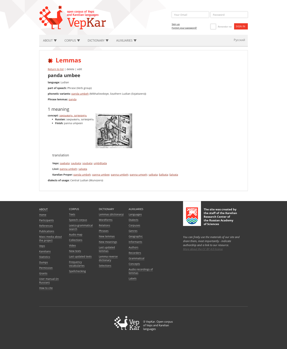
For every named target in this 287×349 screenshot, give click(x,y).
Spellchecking (77, 271)
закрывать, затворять (73, 115)
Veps (42, 246)
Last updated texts (80, 256)
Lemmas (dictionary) (111, 214)
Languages (135, 214)
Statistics (44, 257)
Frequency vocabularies (77, 263)
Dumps (43, 262)
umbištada (100, 163)
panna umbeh (68, 169)
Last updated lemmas (107, 249)
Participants (46, 220)
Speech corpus (78, 220)
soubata (87, 163)
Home (42, 214)
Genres (133, 231)
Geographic (136, 236)
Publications (46, 231)
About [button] (50, 40)
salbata (153, 174)
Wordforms (106, 220)
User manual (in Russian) (49, 280)
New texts (75, 251)
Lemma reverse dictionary (108, 258)
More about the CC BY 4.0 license (203, 249)
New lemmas (107, 236)
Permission (46, 268)
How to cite (46, 288)
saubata (76, 163)
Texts (72, 214)
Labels (133, 278)
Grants (43, 273)
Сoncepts (134, 264)
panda (73, 99)
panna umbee (100, 174)
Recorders (135, 253)
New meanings (108, 242)
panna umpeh (138, 174)
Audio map (75, 234)
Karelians (45, 251)
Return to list (56, 69)
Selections (105, 265)
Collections (75, 240)
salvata (83, 169)
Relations (104, 225)
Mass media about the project (50, 238)
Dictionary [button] (98, 40)
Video (72, 245)
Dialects (133, 220)
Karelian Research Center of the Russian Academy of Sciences (220, 218)
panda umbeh (80, 93)
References (46, 225)
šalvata (173, 174)
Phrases (104, 231)
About (43, 209)
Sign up (176, 24)
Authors (133, 247)
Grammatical (136, 258)
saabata (65, 163)
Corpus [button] (72, 40)
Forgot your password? (184, 27)
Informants (135, 242)
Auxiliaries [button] (126, 40)
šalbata (163, 174)
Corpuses (134, 225)
